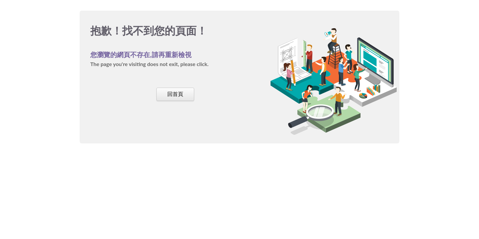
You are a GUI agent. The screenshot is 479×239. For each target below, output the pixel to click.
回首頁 (175, 94)
